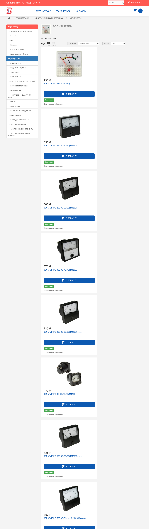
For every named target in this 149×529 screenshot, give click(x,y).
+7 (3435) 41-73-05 (14, 509)
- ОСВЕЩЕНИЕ (14, 106)
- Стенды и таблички (16, 50)
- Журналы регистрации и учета (20, 32)
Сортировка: (73, 44)
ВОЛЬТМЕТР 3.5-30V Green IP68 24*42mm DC (55, 395)
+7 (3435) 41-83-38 (32, 2)
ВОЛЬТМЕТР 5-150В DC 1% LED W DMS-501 (90, 457)
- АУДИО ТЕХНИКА (15, 63)
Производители (81, 500)
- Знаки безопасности (16, 36)
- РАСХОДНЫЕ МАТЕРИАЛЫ (19, 120)
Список (54, 44)
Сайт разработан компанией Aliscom (53, 527)
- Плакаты (12, 45)
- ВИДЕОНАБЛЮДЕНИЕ (17, 68)
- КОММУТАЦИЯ (14, 91)
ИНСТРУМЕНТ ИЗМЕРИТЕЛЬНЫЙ (49, 18)
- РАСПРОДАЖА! (15, 116)
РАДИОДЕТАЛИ (63, 11)
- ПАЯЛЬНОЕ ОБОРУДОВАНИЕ (20, 111)
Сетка (48, 44)
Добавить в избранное (54, 104)
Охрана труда (43, 11)
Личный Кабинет (82, 507)
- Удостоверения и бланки (18, 54)
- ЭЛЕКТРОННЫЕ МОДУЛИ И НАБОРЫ (19, 135)
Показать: (107, 44)
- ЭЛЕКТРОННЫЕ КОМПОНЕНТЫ (20, 129)
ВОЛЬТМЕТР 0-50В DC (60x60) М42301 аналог (57, 209)
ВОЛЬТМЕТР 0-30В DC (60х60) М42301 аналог (92, 147)
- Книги (11, 41)
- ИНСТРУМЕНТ (14, 77)
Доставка (79, 503)
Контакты (80, 11)
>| (140, 485)
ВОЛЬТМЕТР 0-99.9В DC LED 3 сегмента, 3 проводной (126, 209)
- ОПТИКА (12, 102)
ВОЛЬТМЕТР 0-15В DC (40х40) (57, 84)
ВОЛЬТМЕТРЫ (75, 18)
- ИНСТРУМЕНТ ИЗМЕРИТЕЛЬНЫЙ (21, 82)
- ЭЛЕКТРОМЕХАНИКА (17, 125)
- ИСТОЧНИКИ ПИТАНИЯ (17, 86)
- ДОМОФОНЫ (14, 73)
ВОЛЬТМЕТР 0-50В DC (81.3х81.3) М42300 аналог (90, 209)
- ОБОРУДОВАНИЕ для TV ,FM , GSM (20, 96)
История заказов (82, 509)
